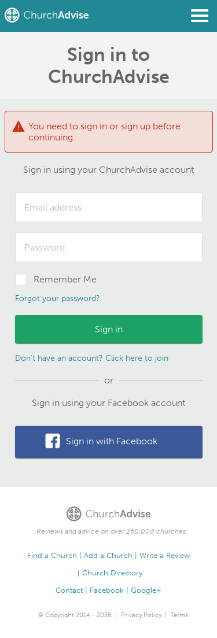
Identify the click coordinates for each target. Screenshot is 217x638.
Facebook (107, 590)
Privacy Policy (141, 615)
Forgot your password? (57, 298)
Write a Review (164, 555)
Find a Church (52, 555)
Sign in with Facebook (111, 441)
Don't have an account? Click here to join (91, 358)
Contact (69, 590)
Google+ (146, 590)
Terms (179, 615)
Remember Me (65, 279)
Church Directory (112, 572)
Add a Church (108, 555)
